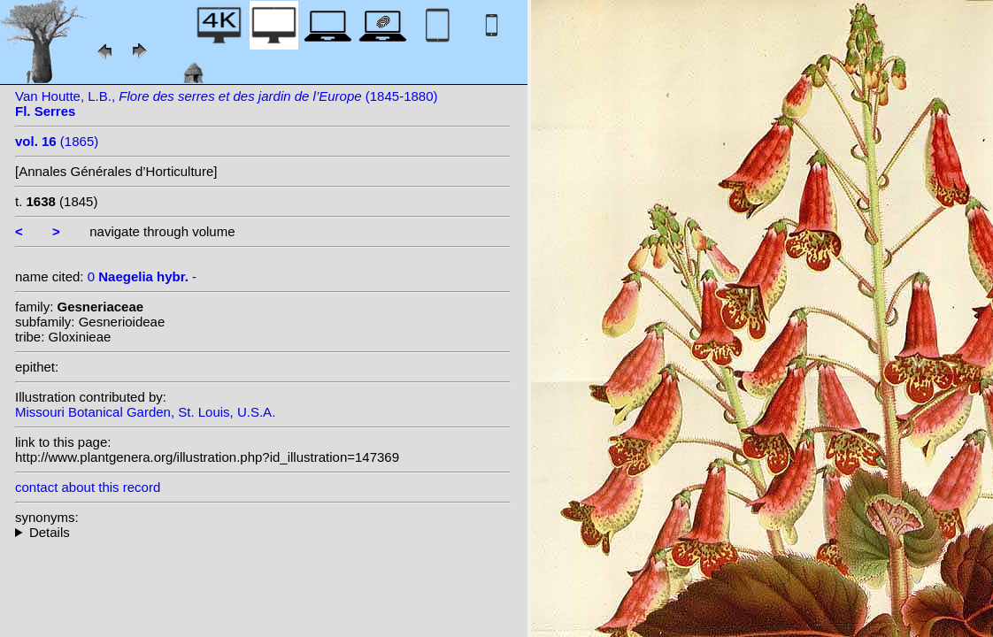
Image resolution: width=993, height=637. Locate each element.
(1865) (56, 141)
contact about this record (87, 487)
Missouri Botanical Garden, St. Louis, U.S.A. (145, 411)
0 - (142, 276)
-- (263, 532)
